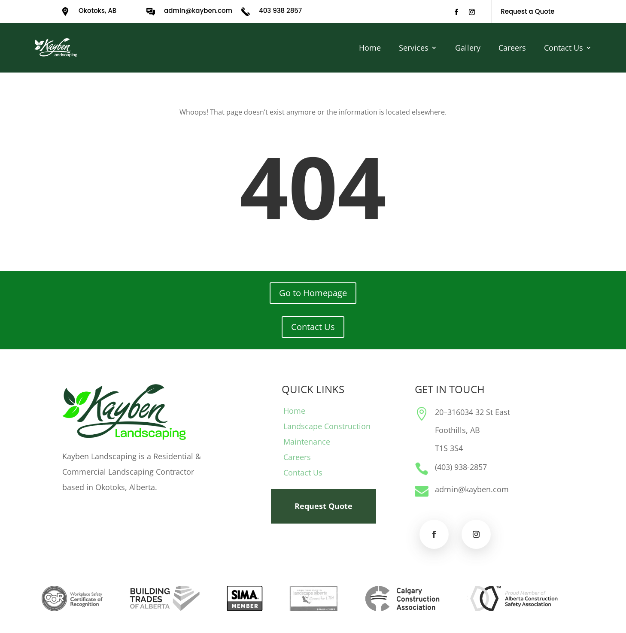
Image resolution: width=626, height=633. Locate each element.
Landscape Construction (327, 426)
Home (370, 47)
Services (413, 47)
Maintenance (306, 441)
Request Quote (324, 506)
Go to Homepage (313, 293)
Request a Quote (527, 11)
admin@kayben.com (198, 10)
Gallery (467, 47)
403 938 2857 (280, 10)
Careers (512, 47)
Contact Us (563, 47)
